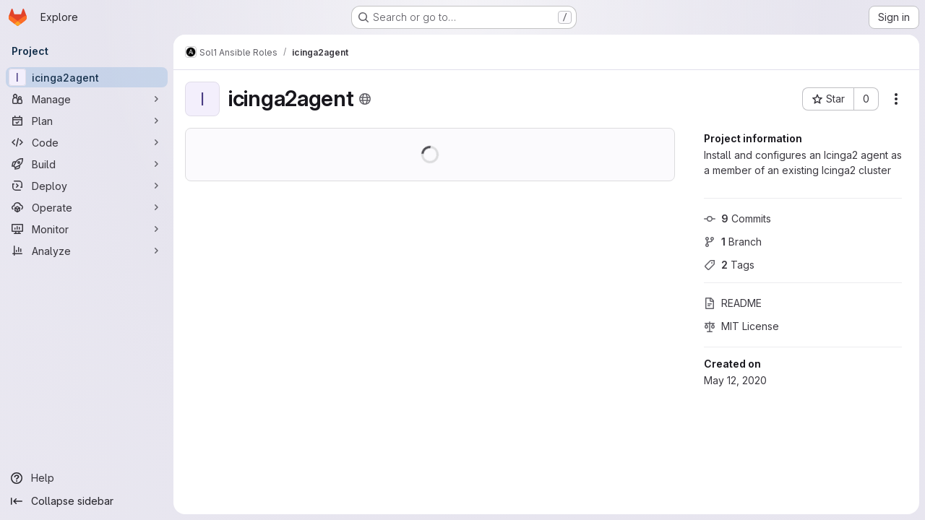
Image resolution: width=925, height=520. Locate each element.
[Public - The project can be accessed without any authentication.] (365, 99)
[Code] (87, 142)
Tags (729, 265)
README (733, 303)
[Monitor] (87, 229)
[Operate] (87, 207)
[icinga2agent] (87, 77)
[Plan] (87, 120)
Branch (733, 241)
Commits (737, 218)
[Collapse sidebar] (87, 501)
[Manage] (87, 99)
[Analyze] (87, 250)
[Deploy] (87, 186)
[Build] (87, 164)
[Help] (87, 478)
